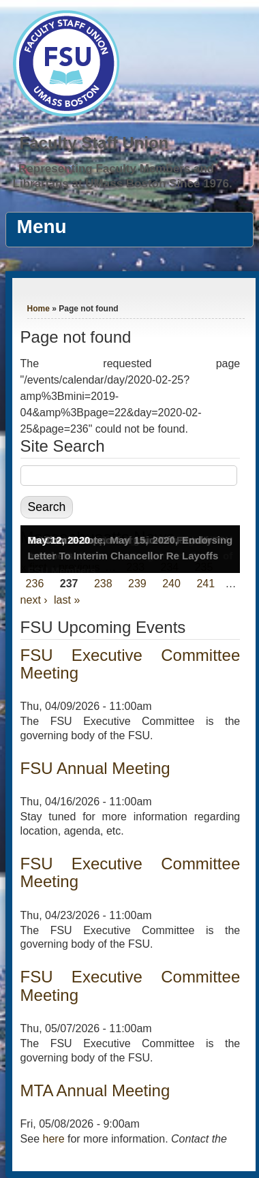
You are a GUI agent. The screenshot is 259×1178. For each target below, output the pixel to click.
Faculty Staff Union (94, 143)
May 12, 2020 (59, 540)
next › (34, 600)
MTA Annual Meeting (95, 1090)
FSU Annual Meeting (95, 768)
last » (67, 600)
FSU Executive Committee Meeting (130, 664)
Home (38, 308)
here (54, 1139)
